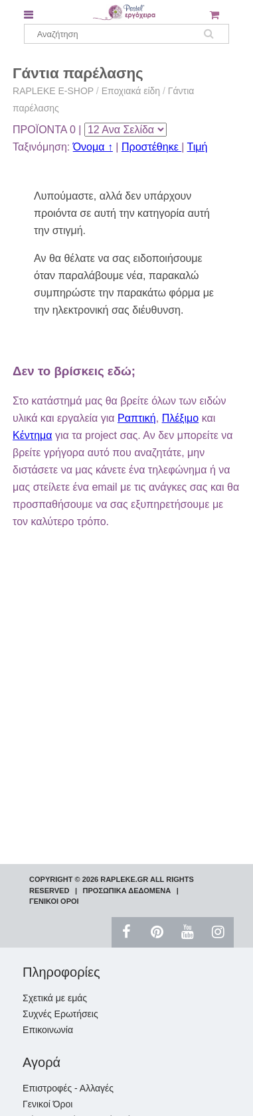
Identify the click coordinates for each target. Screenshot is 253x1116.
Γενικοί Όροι (47, 1104)
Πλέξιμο (180, 418)
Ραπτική (137, 418)
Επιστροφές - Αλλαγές (68, 1088)
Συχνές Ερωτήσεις (60, 1014)
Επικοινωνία (48, 1029)
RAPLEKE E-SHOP (53, 91)
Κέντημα (32, 435)
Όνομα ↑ (93, 147)
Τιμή (197, 147)
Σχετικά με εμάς (55, 998)
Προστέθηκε (151, 147)
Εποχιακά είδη (131, 91)
